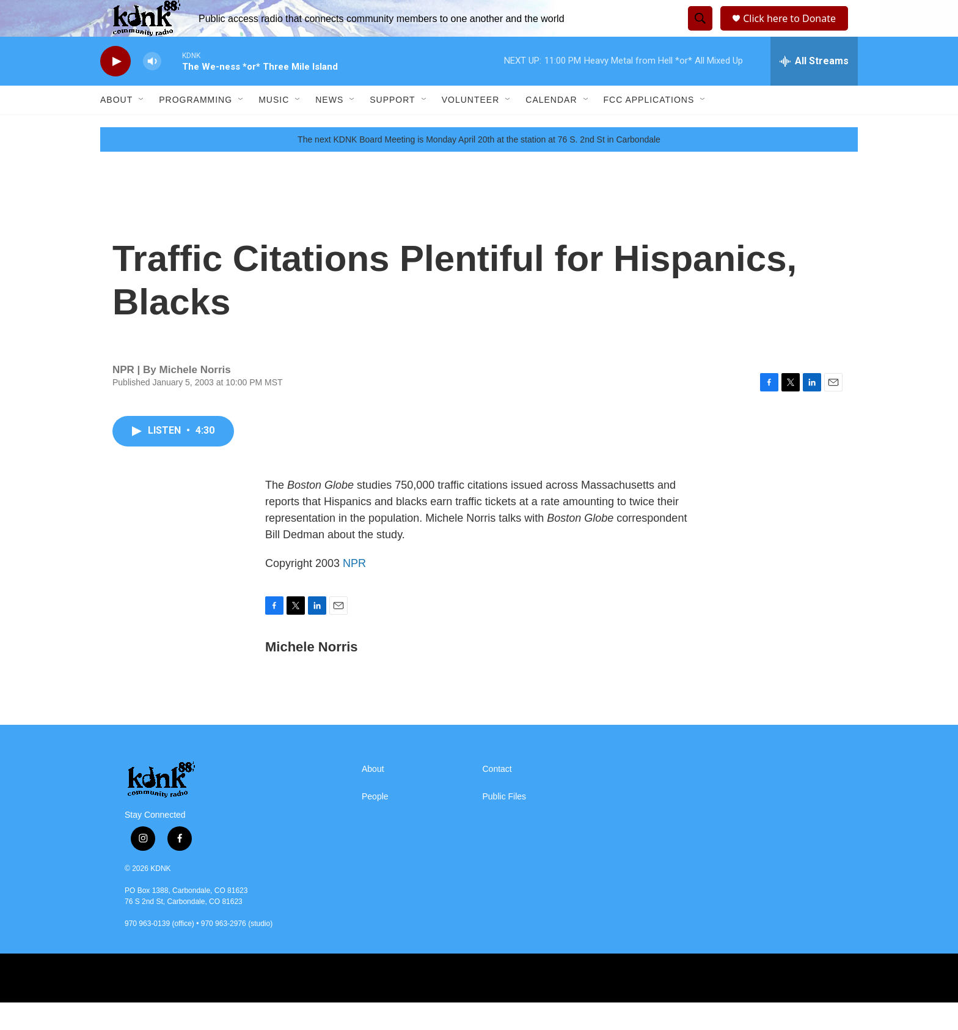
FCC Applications (649, 127)
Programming (195, 127)
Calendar (551, 127)
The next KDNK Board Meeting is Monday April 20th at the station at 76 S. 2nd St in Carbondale (479, 167)
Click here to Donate (793, 32)
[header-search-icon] (698, 32)
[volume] (152, 89)
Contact (497, 796)
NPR (354, 591)
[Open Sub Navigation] (142, 127)
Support (392, 127)
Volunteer (471, 127)
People (375, 824)
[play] (115, 89)
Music (273, 127)
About (116, 127)
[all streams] (814, 88)
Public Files (505, 824)
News (329, 127)
